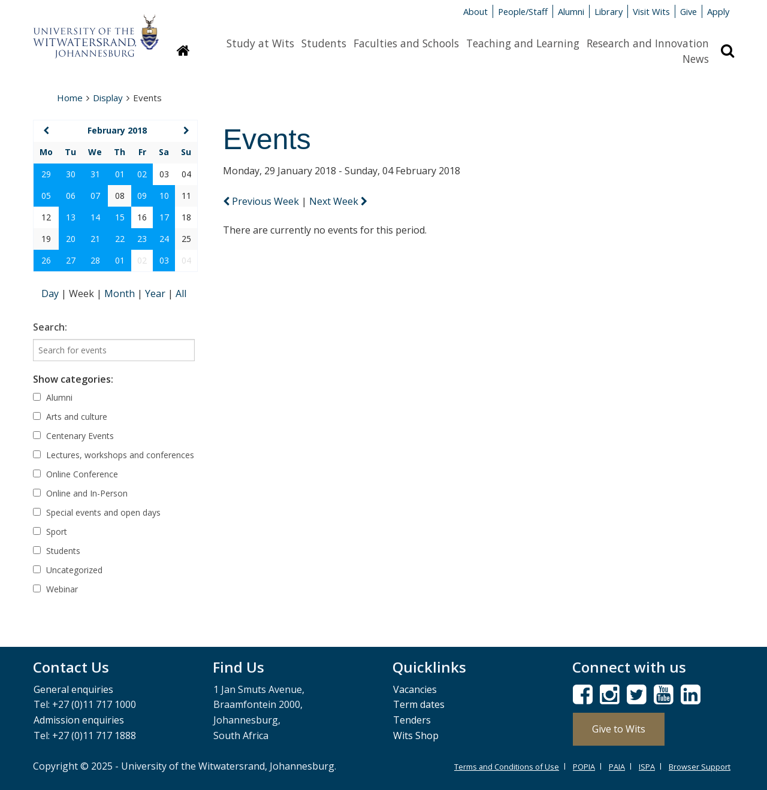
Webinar (55, 589)
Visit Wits (651, 11)
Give (688, 11)
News (696, 59)
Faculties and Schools (406, 43)
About (475, 11)
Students (323, 43)
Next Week (338, 201)
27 (71, 260)
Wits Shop (416, 735)
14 (95, 217)
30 (71, 174)
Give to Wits (618, 728)
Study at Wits (260, 43)
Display (108, 98)
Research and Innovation (648, 43)
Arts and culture (70, 416)
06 (71, 195)
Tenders (412, 720)
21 (95, 238)
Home (70, 98)
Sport (50, 531)
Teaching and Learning (522, 43)
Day (51, 293)
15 (120, 217)
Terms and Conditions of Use (506, 766)
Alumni (571, 11)
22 (120, 238)
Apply (718, 11)
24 (164, 238)
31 (95, 174)
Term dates (419, 704)
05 (46, 195)
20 (71, 238)
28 (95, 260)
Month (120, 293)
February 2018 (117, 130)
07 (95, 195)
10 (164, 195)
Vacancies (415, 689)
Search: (50, 327)
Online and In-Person (80, 493)
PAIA (617, 766)
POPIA (584, 766)
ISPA (647, 766)
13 (71, 217)
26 (46, 260)
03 (164, 260)
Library (608, 11)
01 (120, 174)
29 (46, 174)
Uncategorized (67, 570)
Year (156, 293)
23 (142, 238)
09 (142, 195)
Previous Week (262, 201)
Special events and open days (97, 512)
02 (142, 174)
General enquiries (73, 689)
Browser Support (699, 766)
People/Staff (523, 11)
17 (164, 217)
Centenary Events (73, 435)
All (181, 293)
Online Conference (75, 474)
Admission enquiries (79, 720)
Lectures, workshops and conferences (113, 455)
